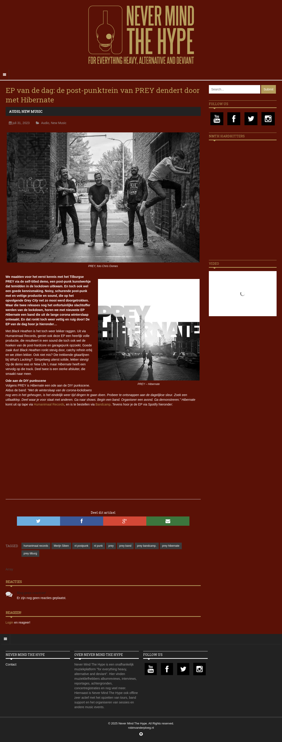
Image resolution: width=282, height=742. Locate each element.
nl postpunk (81, 545)
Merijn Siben (61, 545)
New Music (31, 111)
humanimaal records (36, 545)
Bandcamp (103, 404)
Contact (11, 664)
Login (10, 622)
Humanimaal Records (49, 404)
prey (111, 545)
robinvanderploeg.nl (141, 727)
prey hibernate (170, 545)
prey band (125, 545)
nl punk (98, 545)
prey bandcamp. (146, 545)
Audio (14, 111)
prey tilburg (30, 553)
